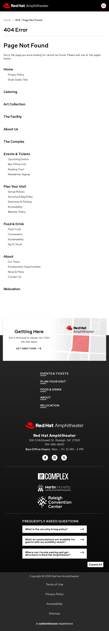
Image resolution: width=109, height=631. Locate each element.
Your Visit (53, 381)
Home (7, 20)
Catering (10, 92)
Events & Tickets (17, 154)
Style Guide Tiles (18, 79)
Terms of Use (54, 584)
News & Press (16, 271)
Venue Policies (16, 191)
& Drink (51, 389)
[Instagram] (54, 458)
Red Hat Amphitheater (26, 5)
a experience (54, 623)
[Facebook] (45, 458)
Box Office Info (17, 164)
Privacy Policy (16, 74)
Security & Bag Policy (20, 196)
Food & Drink (14, 224)
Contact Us (14, 276)
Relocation (12, 289)
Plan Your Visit (15, 186)
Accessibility (15, 206)
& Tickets (54, 373)
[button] (54, 529)
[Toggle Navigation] (103, 5)
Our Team (14, 261)
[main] (54, 166)
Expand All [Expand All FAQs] (95, 564)
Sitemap (54, 613)
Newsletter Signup (19, 174)
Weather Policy (16, 211)
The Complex (14, 141)
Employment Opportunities (24, 266)
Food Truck (14, 229)
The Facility (13, 116)
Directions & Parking (20, 201)
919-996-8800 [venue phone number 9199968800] (54, 444)
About (8, 256)
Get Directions (26, 348)
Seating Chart (16, 169)
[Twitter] (64, 458)
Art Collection (14, 104)
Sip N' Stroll (15, 244)
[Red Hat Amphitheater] (54, 425)
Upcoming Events (18, 159)
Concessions (15, 234)
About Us (11, 129)
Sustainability (16, 239)
